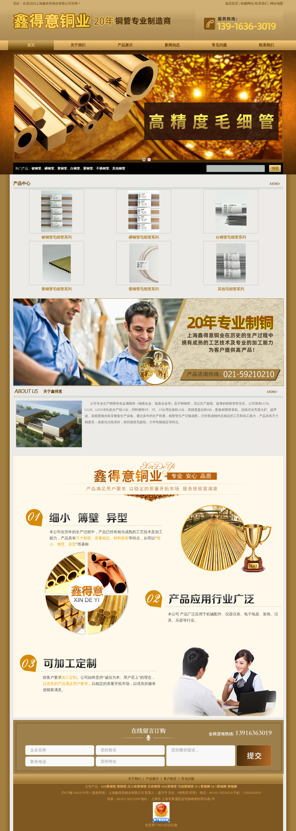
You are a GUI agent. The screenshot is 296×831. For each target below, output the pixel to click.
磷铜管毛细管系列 (144, 237)
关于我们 (78, 45)
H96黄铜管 (169, 786)
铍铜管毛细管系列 (56, 237)
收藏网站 (247, 3)
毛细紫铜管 (186, 786)
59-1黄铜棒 (202, 786)
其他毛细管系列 (231, 289)
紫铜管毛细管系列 (144, 289)
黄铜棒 (232, 786)
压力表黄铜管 (137, 786)
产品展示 (125, 45)
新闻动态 (172, 45)
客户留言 (170, 779)
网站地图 (276, 3)
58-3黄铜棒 (219, 786)
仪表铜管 (153, 786)
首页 (31, 45)
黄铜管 (121, 786)
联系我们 (261, 3)
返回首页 (231, 3)
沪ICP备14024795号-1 (76, 793)
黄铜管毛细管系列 (56, 289)
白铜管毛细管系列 (231, 237)
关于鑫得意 (52, 391)
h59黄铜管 (108, 786)
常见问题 (219, 45)
